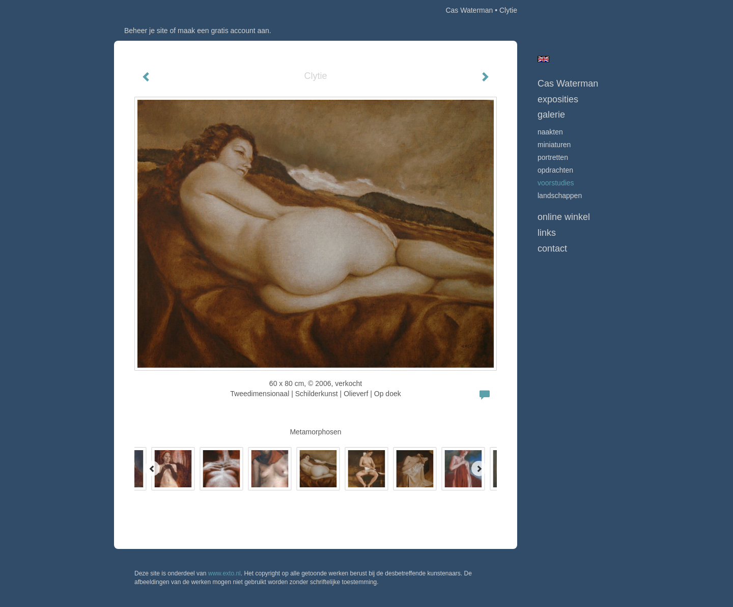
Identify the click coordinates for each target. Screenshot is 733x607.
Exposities (558, 99)
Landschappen (560, 195)
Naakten (550, 132)
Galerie (551, 114)
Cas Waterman (469, 10)
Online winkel (564, 217)
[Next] (479, 468)
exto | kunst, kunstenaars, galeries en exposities (143, 10)
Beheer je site (146, 30)
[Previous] (152, 468)
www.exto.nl (224, 573)
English (543, 59)
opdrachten (555, 170)
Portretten (553, 157)
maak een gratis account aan (223, 30)
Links (547, 233)
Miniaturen (554, 145)
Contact (552, 248)
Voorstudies (556, 183)
